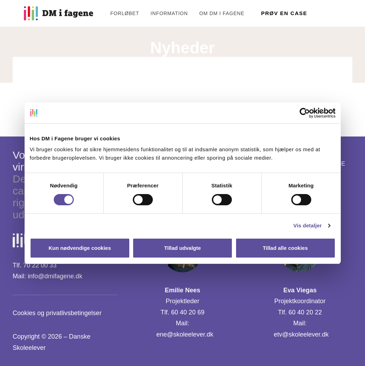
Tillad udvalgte (182, 248)
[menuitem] (116, 13)
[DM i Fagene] (47, 13)
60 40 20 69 (187, 312)
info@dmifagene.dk (55, 276)
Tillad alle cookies (285, 248)
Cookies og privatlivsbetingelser (57, 313)
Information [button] (158, 13)
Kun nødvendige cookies (79, 248)
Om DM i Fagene (210, 13)
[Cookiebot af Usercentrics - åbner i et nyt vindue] (304, 113)
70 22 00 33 (40, 265)
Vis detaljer (307, 225)
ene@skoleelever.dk (184, 334)
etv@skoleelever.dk (301, 334)
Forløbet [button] (113, 13)
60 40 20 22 (305, 312)
